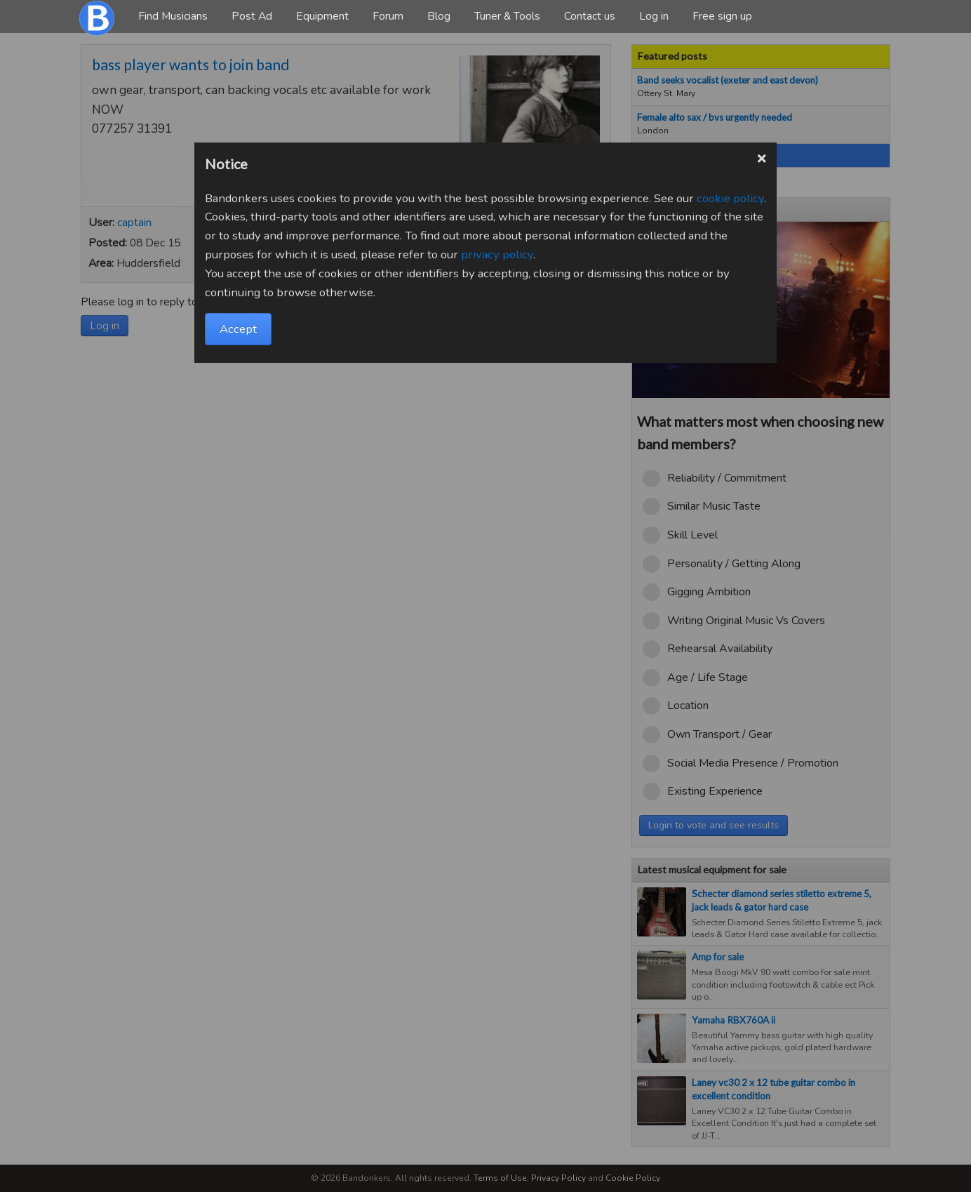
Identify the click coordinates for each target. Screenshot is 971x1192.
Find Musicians (173, 16)
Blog (438, 16)
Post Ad (252, 16)
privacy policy (497, 254)
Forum (388, 16)
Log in (654, 16)
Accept (238, 329)
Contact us (589, 16)
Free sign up (722, 16)
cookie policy (730, 198)
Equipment (322, 16)
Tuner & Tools (507, 16)
